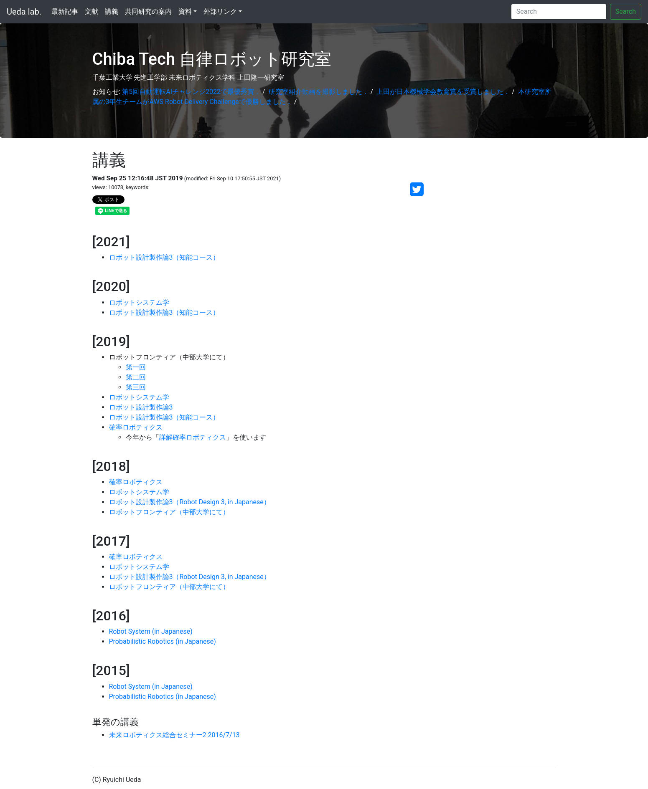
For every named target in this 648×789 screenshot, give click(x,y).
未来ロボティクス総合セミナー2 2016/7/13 (174, 735)
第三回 (136, 387)
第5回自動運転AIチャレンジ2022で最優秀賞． (191, 92)
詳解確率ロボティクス (192, 437)
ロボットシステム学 (139, 302)
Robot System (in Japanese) (151, 631)
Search (625, 11)
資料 (185, 11)
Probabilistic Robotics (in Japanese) (162, 641)
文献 (91, 11)
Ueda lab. (24, 12)
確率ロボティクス (136, 427)
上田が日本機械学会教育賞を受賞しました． (443, 92)
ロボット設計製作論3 (141, 407)
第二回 (136, 377)
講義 (111, 11)
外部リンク (220, 11)
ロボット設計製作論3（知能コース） (164, 257)
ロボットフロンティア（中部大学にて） (169, 512)
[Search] (559, 12)
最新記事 (64, 11)
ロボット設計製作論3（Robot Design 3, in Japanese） (189, 502)
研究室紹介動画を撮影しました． (319, 92)
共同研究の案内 (148, 11)
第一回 (136, 367)
